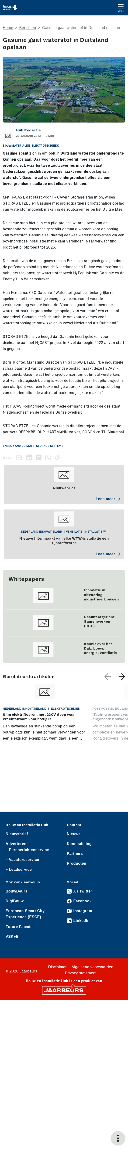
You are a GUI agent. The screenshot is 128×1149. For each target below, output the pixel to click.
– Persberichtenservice (27, 850)
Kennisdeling (79, 844)
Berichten (27, 28)
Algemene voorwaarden (92, 967)
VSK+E (12, 937)
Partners (75, 854)
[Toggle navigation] (120, 7)
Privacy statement (81, 973)
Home (8, 28)
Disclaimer (57, 967)
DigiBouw (15, 901)
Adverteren (16, 844)
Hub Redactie (28, 130)
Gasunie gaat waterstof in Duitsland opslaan (81, 28)
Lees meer (108, 499)
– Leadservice (19, 869)
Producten (76, 863)
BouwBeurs (16, 891)
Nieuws (74, 834)
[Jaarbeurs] (64, 990)
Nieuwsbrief (17, 834)
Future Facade (19, 927)
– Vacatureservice (22, 860)
